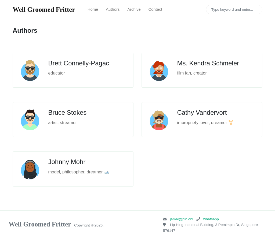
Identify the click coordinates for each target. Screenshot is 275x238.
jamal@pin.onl (181, 219)
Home (93, 9)
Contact (155, 9)
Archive (134, 9)
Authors (113, 9)
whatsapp (211, 219)
